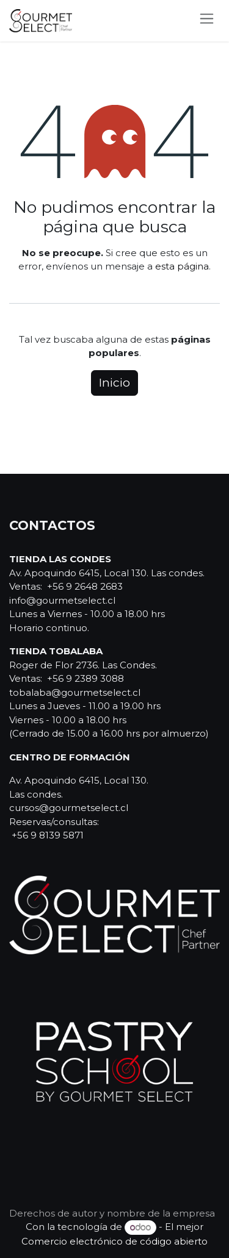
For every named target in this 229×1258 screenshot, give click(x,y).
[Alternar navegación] (207, 21)
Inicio (114, 383)
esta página (182, 266)
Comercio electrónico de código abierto (114, 1241)
